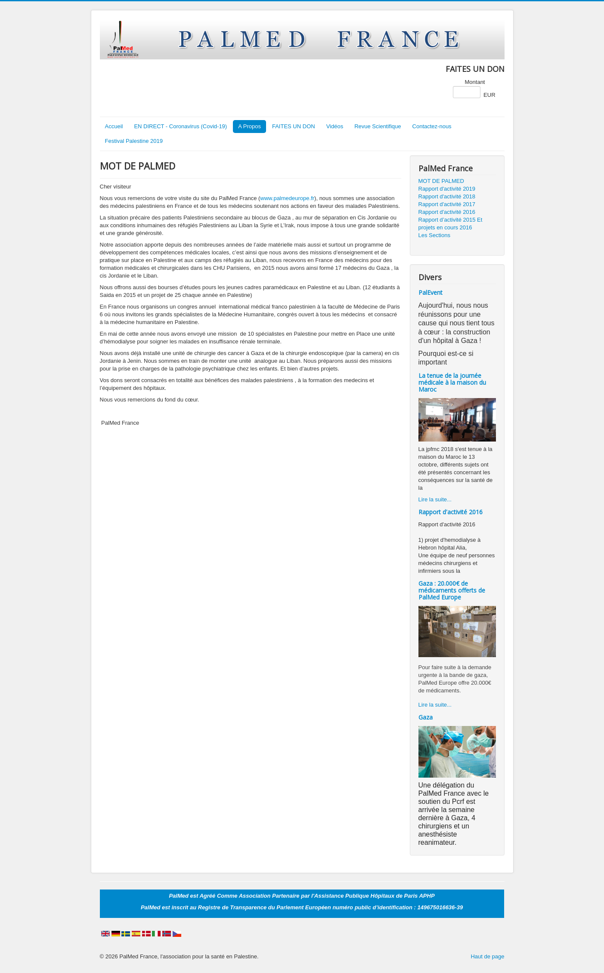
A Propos (249, 126)
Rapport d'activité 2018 (447, 196)
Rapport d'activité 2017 (447, 204)
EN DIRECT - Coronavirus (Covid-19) (180, 126)
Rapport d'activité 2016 (447, 212)
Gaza (425, 717)
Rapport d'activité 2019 (447, 188)
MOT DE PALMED (441, 181)
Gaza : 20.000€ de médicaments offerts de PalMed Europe (451, 590)
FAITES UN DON (293, 126)
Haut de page (487, 956)
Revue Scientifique (377, 126)
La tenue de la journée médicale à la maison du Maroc (452, 382)
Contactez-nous (432, 126)
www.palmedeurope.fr (287, 198)
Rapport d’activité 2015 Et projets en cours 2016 (450, 223)
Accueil (114, 126)
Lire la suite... (435, 499)
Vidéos (335, 126)
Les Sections (434, 235)
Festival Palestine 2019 (134, 141)
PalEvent (430, 292)
